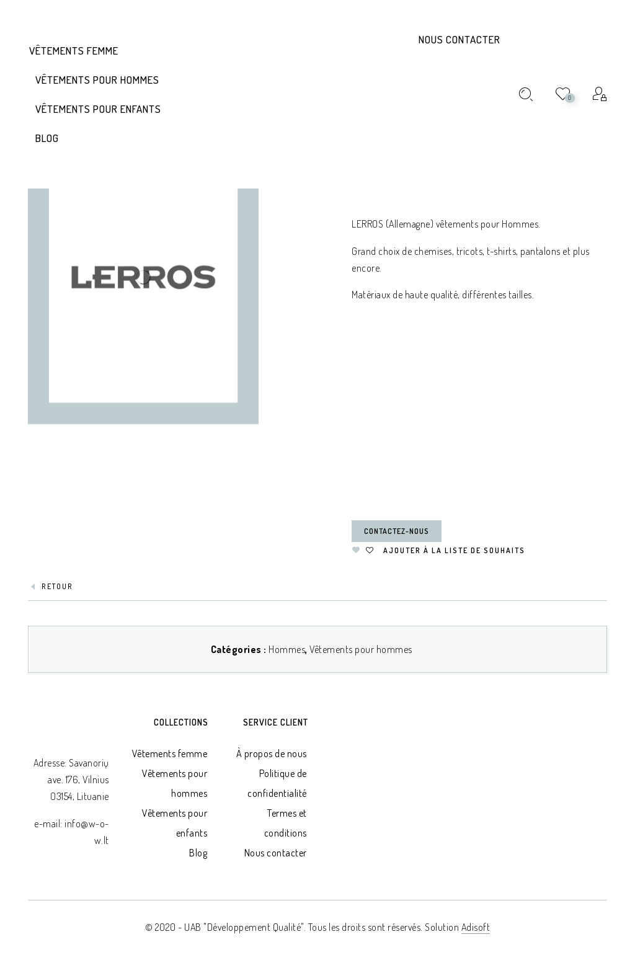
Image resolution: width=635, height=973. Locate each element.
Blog (198, 852)
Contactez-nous (396, 531)
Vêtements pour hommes (360, 649)
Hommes (287, 649)
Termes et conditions (285, 823)
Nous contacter (459, 39)
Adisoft (476, 927)
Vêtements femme (170, 753)
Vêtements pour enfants (174, 823)
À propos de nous (271, 753)
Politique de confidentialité (277, 783)
